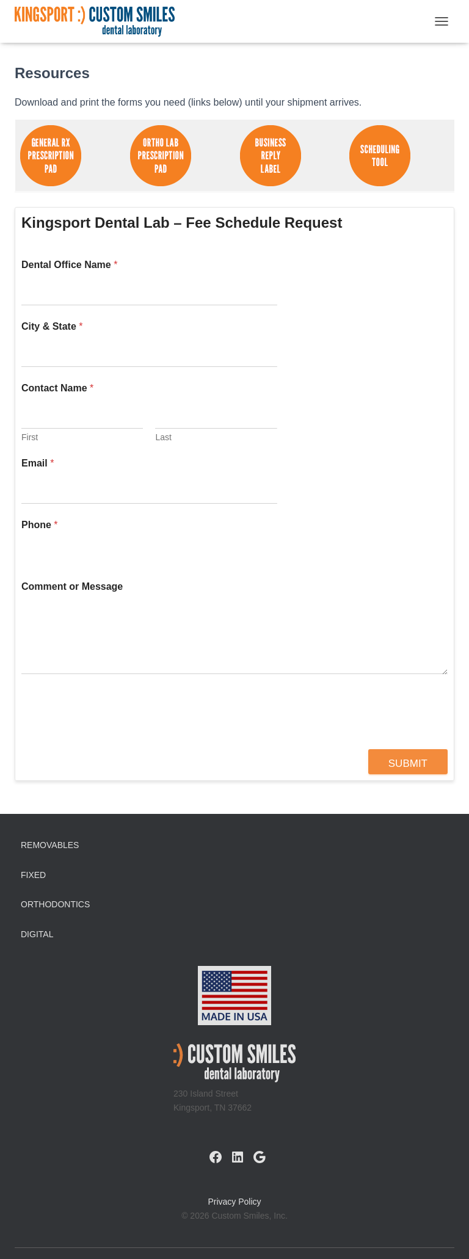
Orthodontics (55, 904)
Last (163, 437)
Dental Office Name (69, 264)
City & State (51, 326)
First (29, 437)
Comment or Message (72, 586)
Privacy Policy (234, 1201)
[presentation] (114, 741)
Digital (37, 934)
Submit (407, 763)
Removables (50, 845)
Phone (39, 525)
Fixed (33, 875)
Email (37, 463)
